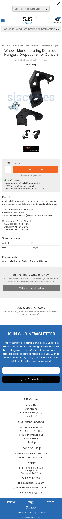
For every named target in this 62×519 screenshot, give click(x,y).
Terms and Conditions (31, 434)
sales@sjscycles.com (32, 482)
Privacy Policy (31, 438)
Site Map (31, 442)
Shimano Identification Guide (31, 453)
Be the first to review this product (31, 60)
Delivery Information (31, 427)
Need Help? (31, 416)
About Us (31, 405)
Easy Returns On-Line (31, 431)
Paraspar (37, 517)
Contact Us (31, 408)
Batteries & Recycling (31, 412)
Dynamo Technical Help (31, 457)
